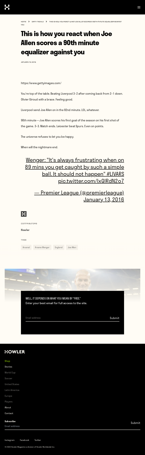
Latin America (12, 390)
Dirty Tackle (38, 22)
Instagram (10, 440)
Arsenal (26, 251)
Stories (8, 366)
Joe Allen (72, 251)
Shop (7, 361)
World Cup (10, 372)
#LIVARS (115, 174)
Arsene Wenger (42, 251)
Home (23, 22)
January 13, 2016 (103, 199)
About (8, 407)
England (59, 251)
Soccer (8, 378)
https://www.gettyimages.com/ (41, 83)
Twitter (38, 440)
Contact (9, 413)
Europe (8, 396)
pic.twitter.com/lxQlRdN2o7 (91, 181)
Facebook (24, 440)
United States (12, 384)
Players (8, 401)
